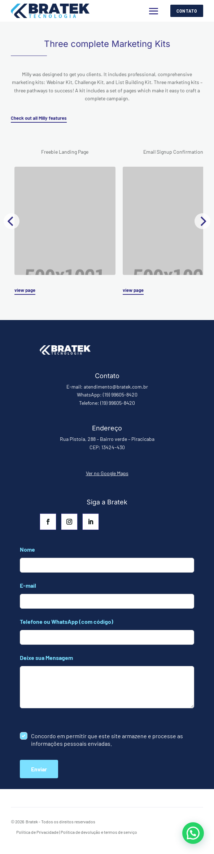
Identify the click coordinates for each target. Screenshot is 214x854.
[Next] (202, 221)
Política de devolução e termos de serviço (99, 832)
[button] (193, 833)
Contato (186, 10)
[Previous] (11, 221)
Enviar (39, 769)
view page (24, 290)
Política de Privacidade (37, 832)
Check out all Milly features (39, 118)
